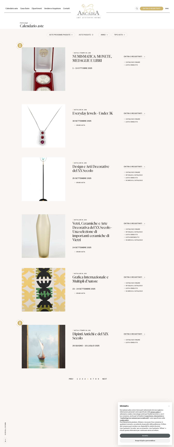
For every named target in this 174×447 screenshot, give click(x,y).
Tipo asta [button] (118, 35)
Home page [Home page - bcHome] (24, 23)
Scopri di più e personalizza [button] (145, 441)
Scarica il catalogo (134, 180)
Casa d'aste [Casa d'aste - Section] (24, 8)
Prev (71, 379)
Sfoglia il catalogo (134, 175)
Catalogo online (133, 62)
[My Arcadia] (151, 8)
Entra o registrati (133, 56)
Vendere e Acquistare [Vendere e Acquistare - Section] (52, 8)
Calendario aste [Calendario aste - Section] (11, 8)
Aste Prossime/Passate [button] (60, 35)
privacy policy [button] (155, 412)
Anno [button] (103, 35)
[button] (169, 406)
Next (104, 379)
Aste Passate (86, 35)
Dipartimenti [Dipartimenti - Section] (37, 8)
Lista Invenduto (132, 237)
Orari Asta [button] (80, 125)
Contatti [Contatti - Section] (66, 8)
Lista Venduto (132, 65)
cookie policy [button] (124, 420)
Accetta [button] (145, 436)
